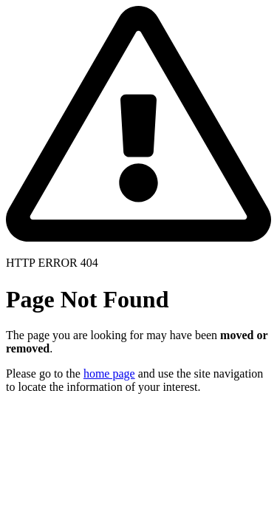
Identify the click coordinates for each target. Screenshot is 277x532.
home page (109, 373)
